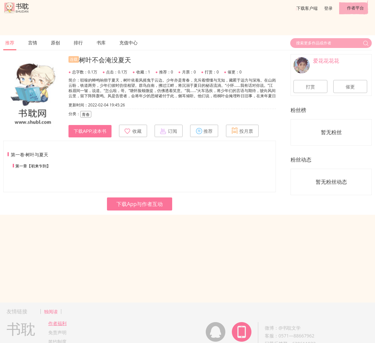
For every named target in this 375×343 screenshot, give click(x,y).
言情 (32, 42)
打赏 (310, 86)
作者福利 (57, 323)
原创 (55, 42)
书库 (101, 42)
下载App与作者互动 (139, 204)
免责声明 (57, 332)
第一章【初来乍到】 (33, 166)
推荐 (9, 42)
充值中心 (128, 42)
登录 (328, 8)
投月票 (242, 131)
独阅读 (51, 311)
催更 (350, 86)
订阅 (168, 131)
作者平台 (355, 8)
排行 (78, 42)
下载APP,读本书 (90, 131)
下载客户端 (307, 8)
